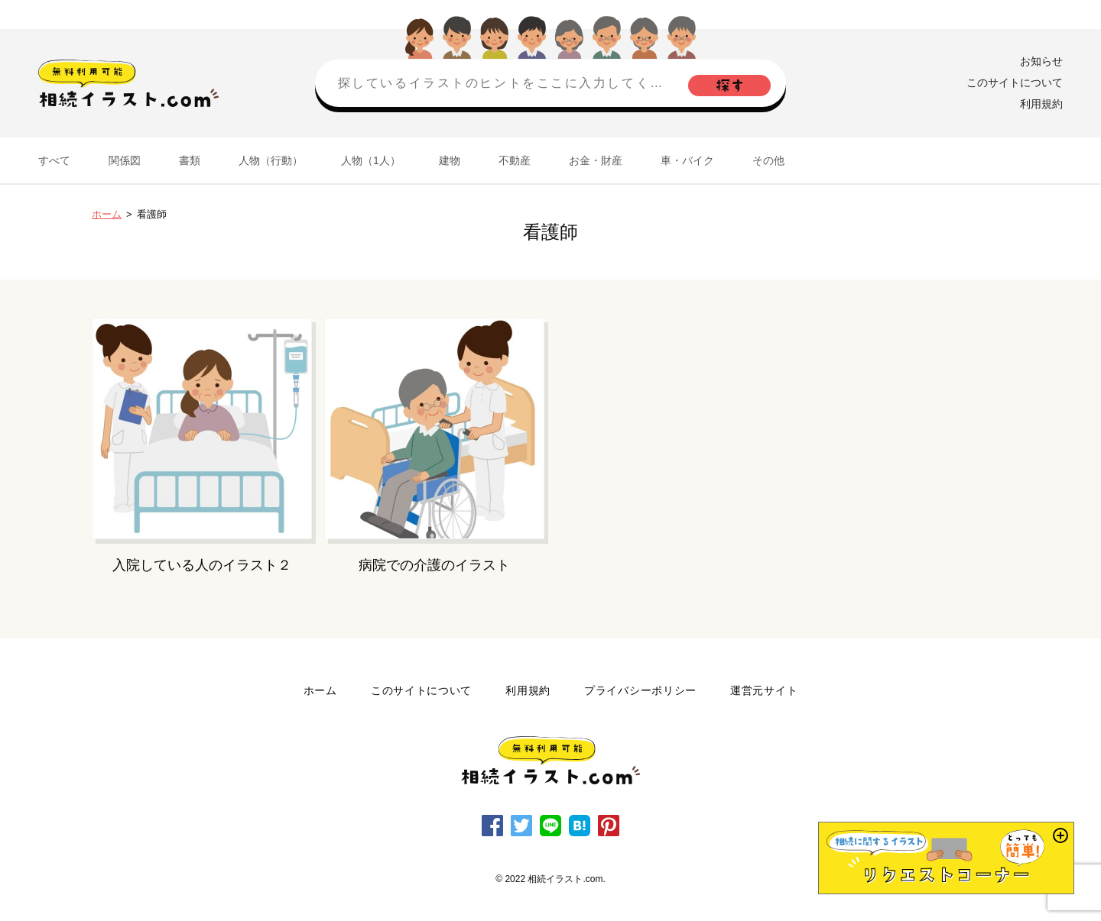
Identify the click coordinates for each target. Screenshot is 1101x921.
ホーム (107, 214)
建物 (449, 160)
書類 (189, 160)
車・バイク (687, 160)
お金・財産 (595, 160)
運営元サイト (763, 690)
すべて (54, 160)
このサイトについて (1014, 82)
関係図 (125, 160)
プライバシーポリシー (640, 690)
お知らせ (1041, 61)
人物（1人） (371, 160)
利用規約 (1041, 104)
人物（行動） (271, 160)
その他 (768, 160)
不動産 (515, 160)
